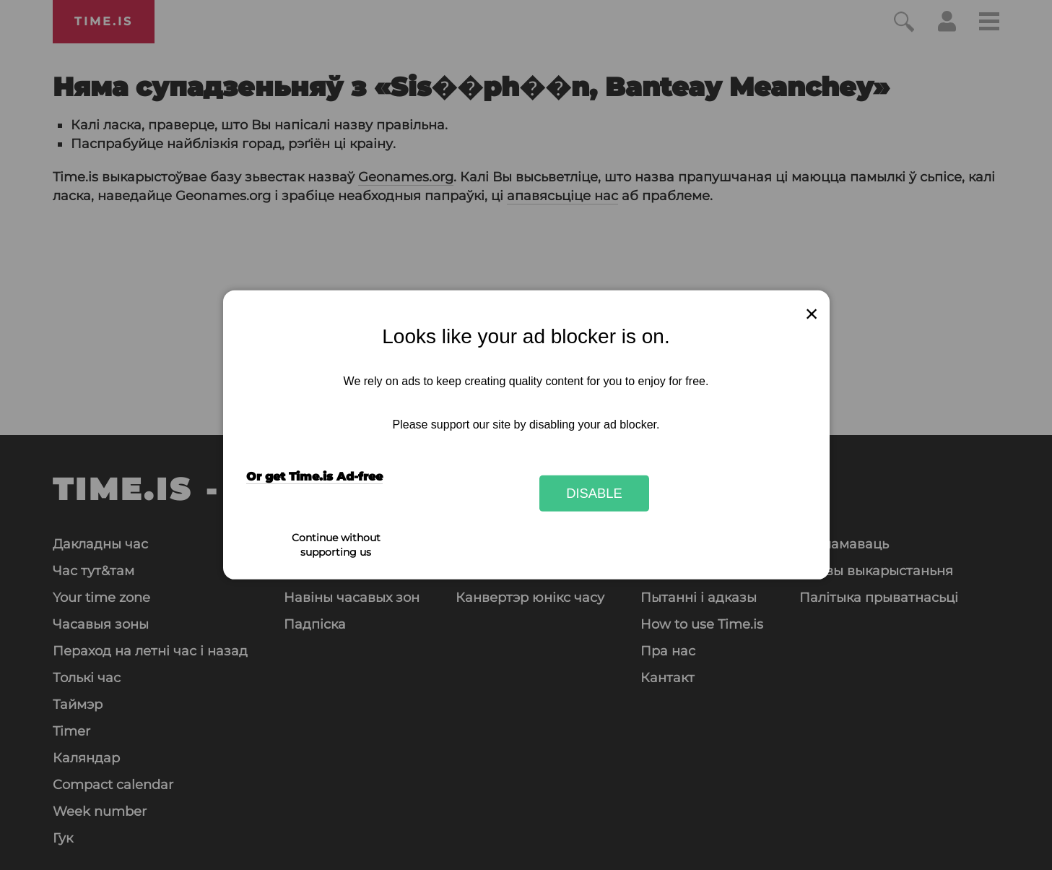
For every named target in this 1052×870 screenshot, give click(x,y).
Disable (594, 493)
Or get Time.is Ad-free (314, 476)
